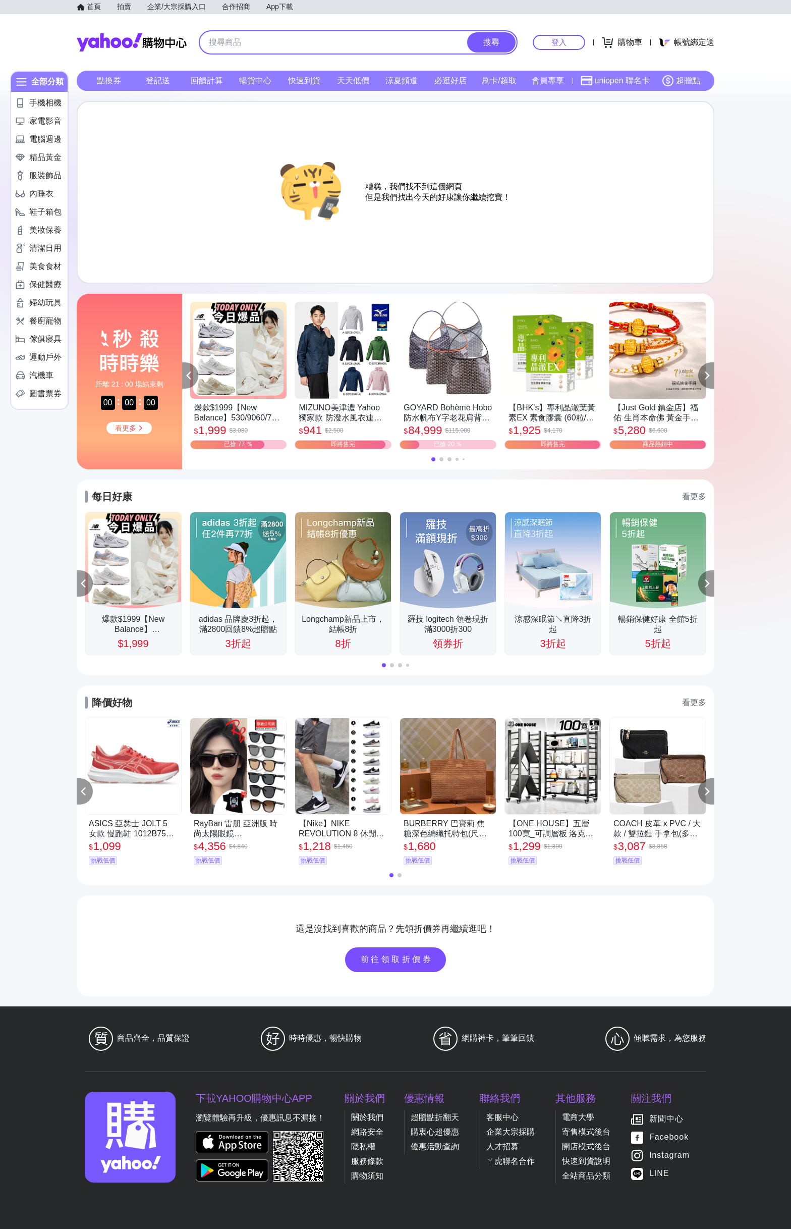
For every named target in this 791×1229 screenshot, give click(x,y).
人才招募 (502, 1146)
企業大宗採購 (510, 1132)
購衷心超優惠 (435, 1132)
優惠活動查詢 (435, 1146)
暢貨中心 (255, 80)
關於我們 (367, 1117)
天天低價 (353, 80)
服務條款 (367, 1161)
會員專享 (548, 80)
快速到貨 (304, 80)
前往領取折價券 (397, 959)
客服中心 (502, 1117)
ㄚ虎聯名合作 (510, 1161)
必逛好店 (450, 80)
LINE (659, 1173)
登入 (559, 42)
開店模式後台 (586, 1146)
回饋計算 (207, 80)
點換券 (109, 80)
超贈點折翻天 (435, 1117)
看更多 (694, 496)
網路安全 (367, 1132)
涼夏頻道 (401, 80)
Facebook (669, 1137)
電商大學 (578, 1117)
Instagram (669, 1155)
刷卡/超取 (499, 80)
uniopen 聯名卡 (615, 81)
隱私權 (363, 1146)
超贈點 (681, 81)
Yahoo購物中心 (132, 42)
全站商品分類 (586, 1175)
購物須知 (367, 1175)
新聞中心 (666, 1118)
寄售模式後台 (586, 1132)
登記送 (158, 80)
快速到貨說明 (586, 1161)
